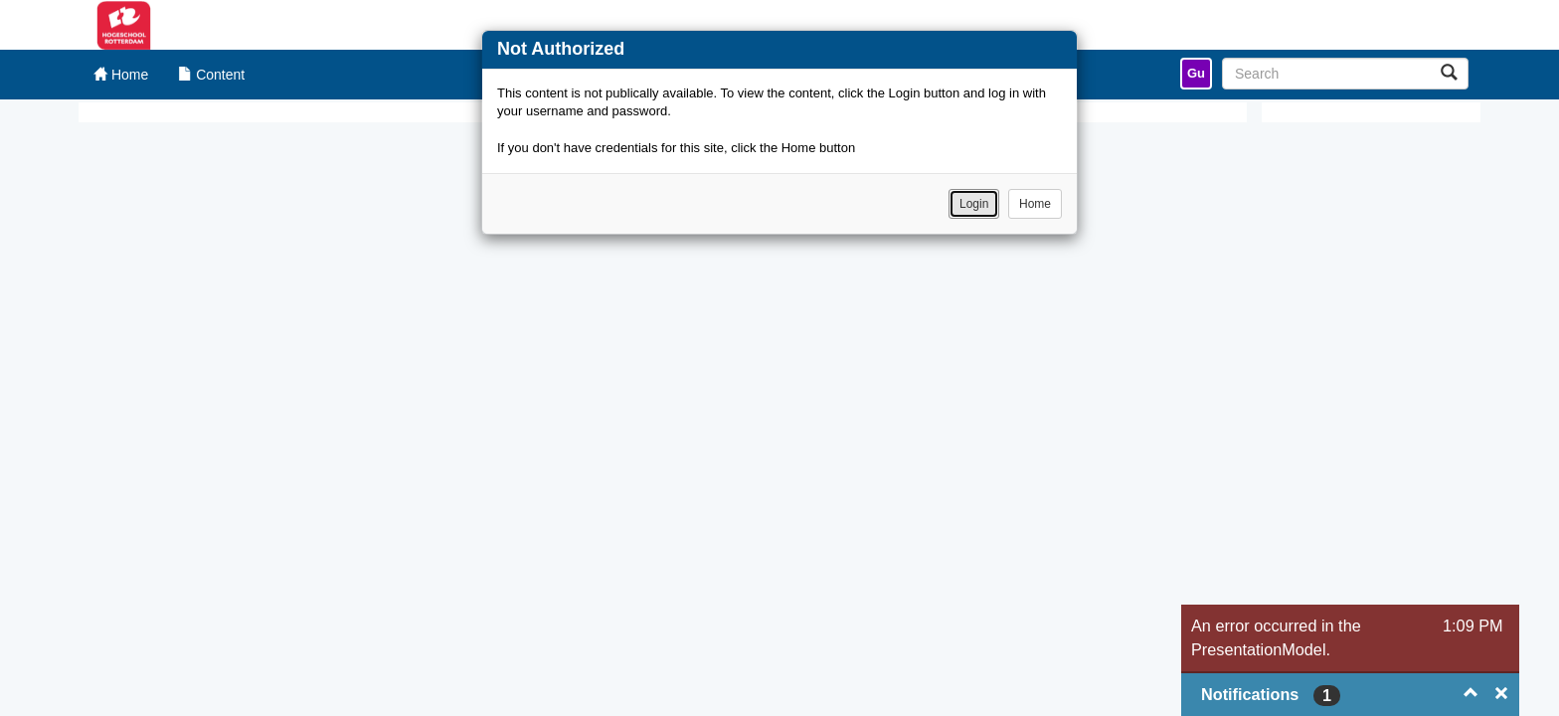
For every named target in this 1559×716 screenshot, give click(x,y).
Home (1035, 204)
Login (973, 204)
